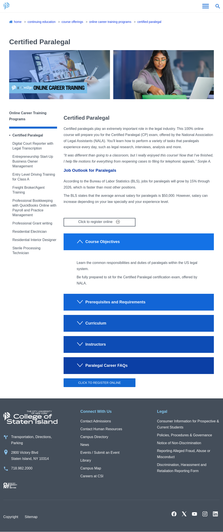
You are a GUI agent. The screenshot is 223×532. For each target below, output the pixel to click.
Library (85, 460)
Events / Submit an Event (100, 452)
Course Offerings (72, 22)
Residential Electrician (29, 231)
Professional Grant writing (32, 223)
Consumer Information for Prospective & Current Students (188, 424)
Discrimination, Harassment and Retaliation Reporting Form (181, 468)
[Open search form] (217, 6)
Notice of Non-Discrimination (179, 443)
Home (18, 22)
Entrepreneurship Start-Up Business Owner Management (32, 161)
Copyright (10, 517)
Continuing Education (41, 22)
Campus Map (90, 468)
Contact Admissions (95, 421)
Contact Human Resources (101, 429)
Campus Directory (94, 437)
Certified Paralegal (149, 22)
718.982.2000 (21, 468)
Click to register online (95, 222)
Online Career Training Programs (110, 22)
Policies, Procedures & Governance (184, 435)
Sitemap (31, 517)
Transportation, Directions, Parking (31, 440)
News (84, 445)
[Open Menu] (205, 6)
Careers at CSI (91, 476)
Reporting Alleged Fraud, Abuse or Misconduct (183, 454)
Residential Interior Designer (34, 240)
